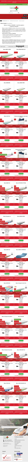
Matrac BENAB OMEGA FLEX (21, 49)
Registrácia (5, 4)
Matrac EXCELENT (21, 316)
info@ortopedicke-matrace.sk (9, 441)
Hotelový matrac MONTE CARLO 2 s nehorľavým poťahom (21, 150)
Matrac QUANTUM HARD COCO (21, 383)
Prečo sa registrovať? (17, 442)
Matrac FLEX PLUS (7, 116)
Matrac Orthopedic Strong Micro (7, 316)
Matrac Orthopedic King (7, 149)
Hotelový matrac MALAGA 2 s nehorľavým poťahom (21, 116)
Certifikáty (16, 444)
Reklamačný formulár (17, 441)
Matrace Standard (21, 20)
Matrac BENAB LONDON (21, 216)
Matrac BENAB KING (7, 82)
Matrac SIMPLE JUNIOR (7, 49)
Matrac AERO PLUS (7, 249)
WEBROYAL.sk (5, 446)
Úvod (8, 20)
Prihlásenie (1, 4)
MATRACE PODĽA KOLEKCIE (14, 20)
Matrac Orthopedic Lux (7, 216)
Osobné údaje (16, 443)
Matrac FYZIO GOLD (7, 383)
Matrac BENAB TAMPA (21, 82)
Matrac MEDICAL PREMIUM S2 (21, 249)
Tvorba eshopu (5, 445)
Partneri (3, 453)
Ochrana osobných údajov (18, 445)
